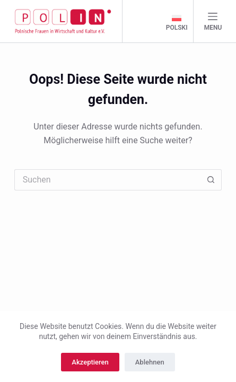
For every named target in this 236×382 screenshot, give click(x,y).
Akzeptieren (90, 362)
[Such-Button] (211, 179)
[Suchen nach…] (107, 179)
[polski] (177, 23)
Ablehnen (149, 362)
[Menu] (213, 21)
